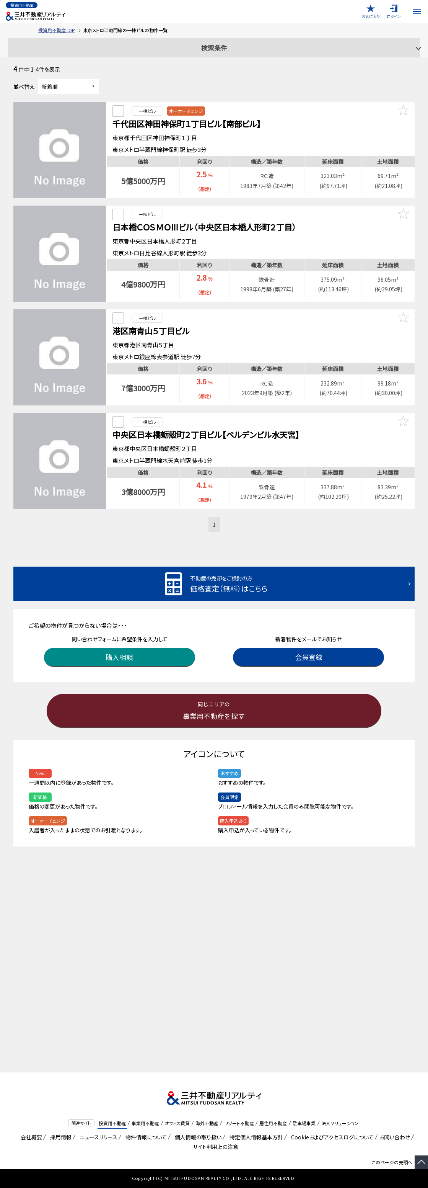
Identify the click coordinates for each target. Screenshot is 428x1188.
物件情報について (145, 1137)
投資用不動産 (112, 1123)
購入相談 (119, 644)
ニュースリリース (97, 1137)
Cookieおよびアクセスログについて (331, 1137)
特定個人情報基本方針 (255, 1137)
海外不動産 (206, 1123)
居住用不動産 (273, 1123)
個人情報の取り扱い (196, 1137)
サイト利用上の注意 (214, 1146)
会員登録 (308, 644)
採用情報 (59, 1137)
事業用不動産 (145, 1123)
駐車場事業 (304, 1123)
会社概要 (30, 1137)
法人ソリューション (339, 1123)
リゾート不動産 (239, 1123)
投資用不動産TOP (56, 30)
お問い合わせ (394, 1137)
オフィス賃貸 (177, 1123)
